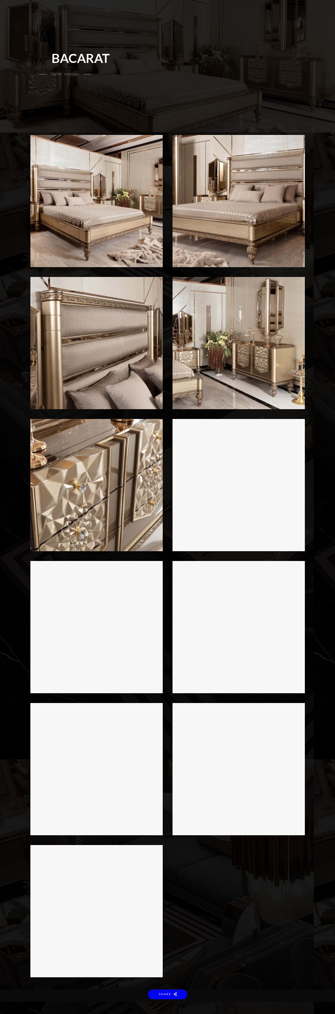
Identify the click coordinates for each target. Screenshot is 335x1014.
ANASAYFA (98, 12)
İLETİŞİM (221, 12)
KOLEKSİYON (147, 12)
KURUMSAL (122, 12)
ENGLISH (241, 12)
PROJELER (200, 12)
